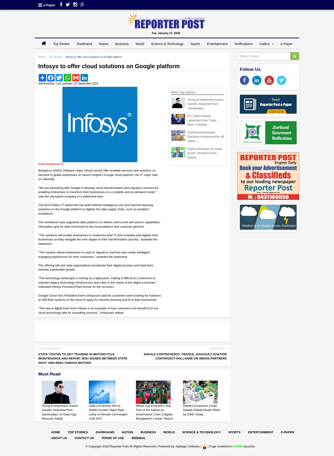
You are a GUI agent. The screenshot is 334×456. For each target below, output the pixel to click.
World (140, 44)
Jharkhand (84, 44)
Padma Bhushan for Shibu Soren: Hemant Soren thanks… (205, 153)
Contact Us (84, 438)
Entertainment (217, 44)
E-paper (287, 432)
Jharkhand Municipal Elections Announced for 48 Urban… (205, 137)
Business (122, 44)
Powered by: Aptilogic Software (179, 446)
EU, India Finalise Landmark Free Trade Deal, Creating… (201, 120)
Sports (195, 44)
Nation (103, 44)
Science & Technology (167, 44)
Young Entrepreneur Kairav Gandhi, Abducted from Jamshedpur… (205, 104)
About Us (59, 438)
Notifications (243, 44)
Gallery (266, 44)
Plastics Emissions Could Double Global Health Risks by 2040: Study (201, 410)
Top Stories (61, 44)
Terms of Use (112, 438)
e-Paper (49, 5)
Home (41, 56)
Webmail (139, 438)
